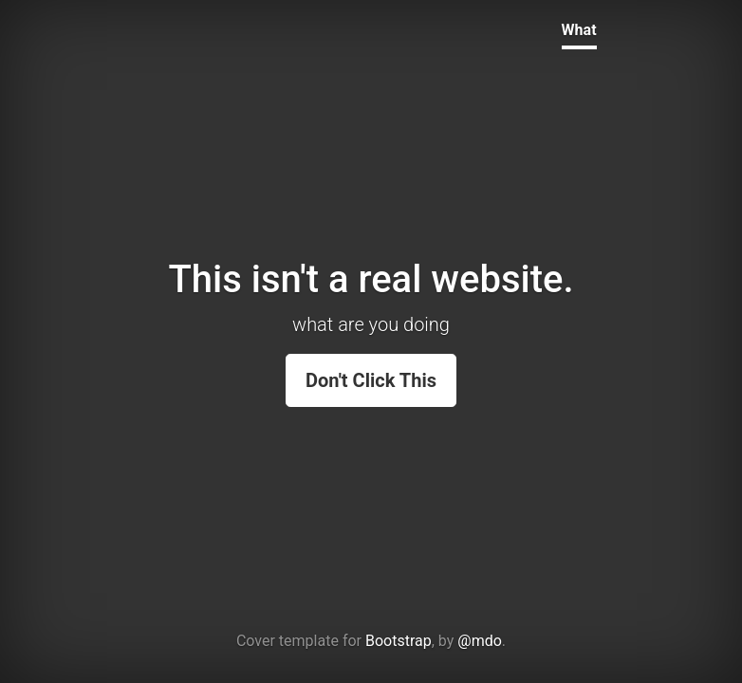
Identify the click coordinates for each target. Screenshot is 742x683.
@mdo (479, 641)
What (579, 30)
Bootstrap (398, 641)
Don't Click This (371, 380)
